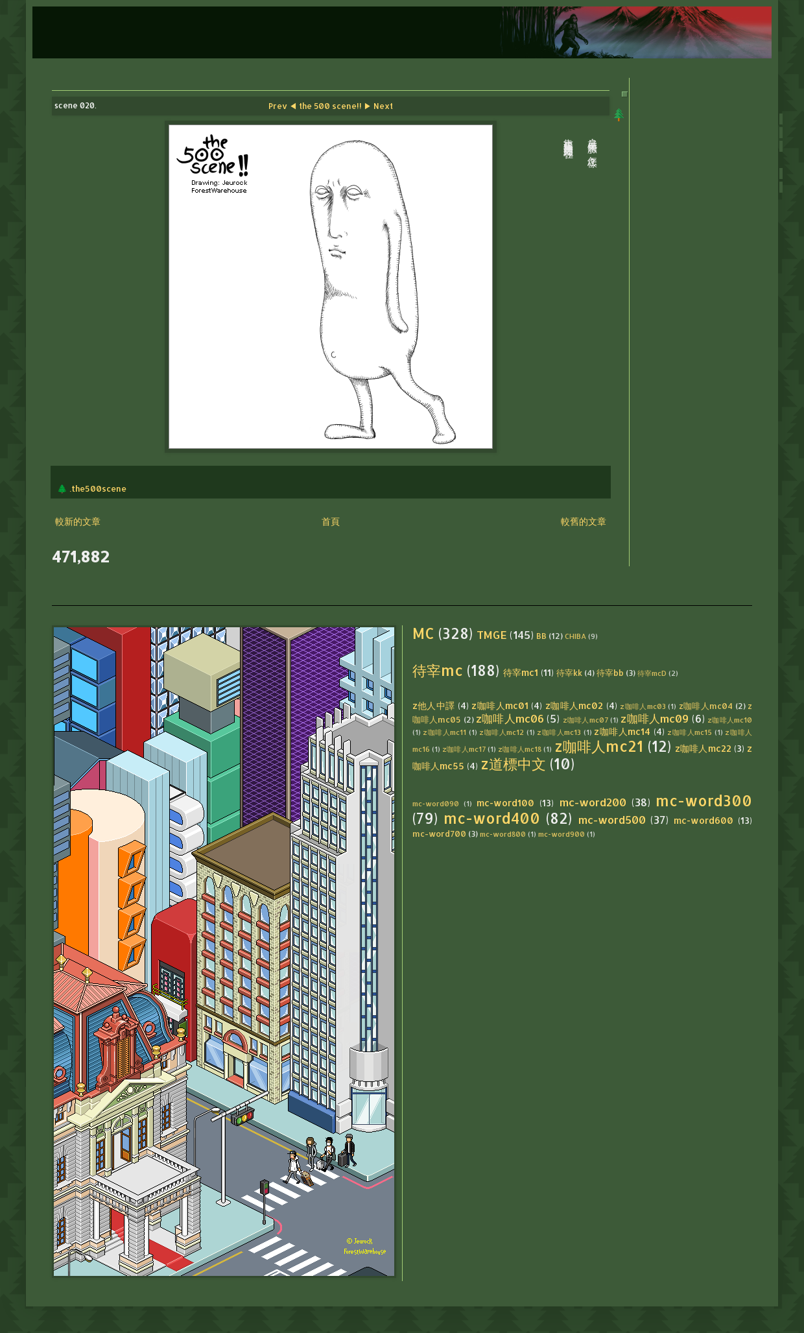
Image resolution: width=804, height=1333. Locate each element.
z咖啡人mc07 (585, 720)
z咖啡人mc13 (559, 732)
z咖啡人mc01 (499, 705)
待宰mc (437, 670)
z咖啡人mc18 (519, 749)
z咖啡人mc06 (510, 718)
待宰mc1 (520, 672)
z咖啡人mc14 (622, 731)
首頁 (331, 521)
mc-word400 (491, 818)
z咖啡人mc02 (574, 705)
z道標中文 (513, 763)
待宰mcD (652, 673)
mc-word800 (503, 834)
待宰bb (610, 672)
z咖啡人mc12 (501, 732)
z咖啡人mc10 (729, 720)
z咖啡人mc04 (706, 706)
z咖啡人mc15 (689, 732)
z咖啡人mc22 (703, 748)
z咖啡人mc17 (464, 749)
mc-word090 (435, 803)
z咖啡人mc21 (599, 746)
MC (423, 633)
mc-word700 (439, 833)
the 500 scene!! (330, 106)
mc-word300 (704, 800)
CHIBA (575, 636)
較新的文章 (77, 521)
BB (541, 635)
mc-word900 (561, 834)
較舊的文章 (583, 521)
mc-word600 (703, 820)
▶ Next (378, 106)
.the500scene (97, 488)
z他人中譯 (433, 705)
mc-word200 (593, 802)
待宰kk (569, 672)
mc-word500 (612, 819)
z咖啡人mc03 (643, 706)
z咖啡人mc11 (444, 732)
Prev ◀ (282, 106)
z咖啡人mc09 (655, 718)
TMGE (492, 635)
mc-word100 (505, 802)
